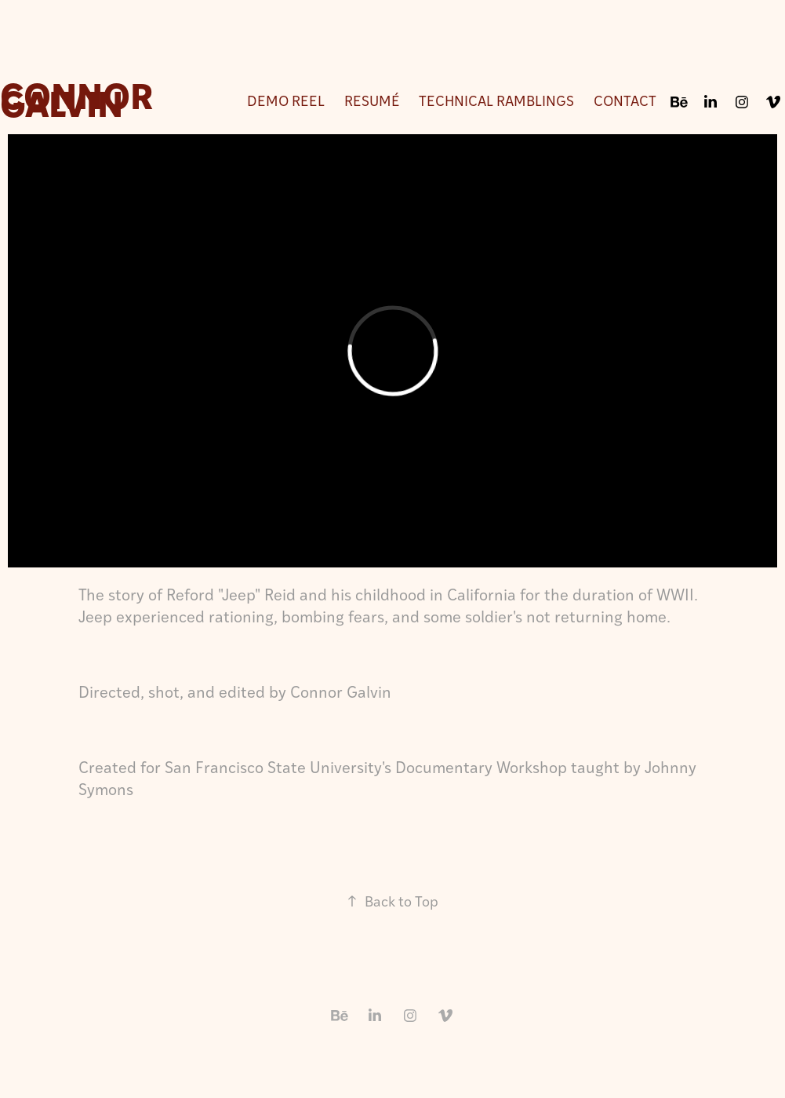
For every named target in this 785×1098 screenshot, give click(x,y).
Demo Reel (286, 100)
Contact (625, 100)
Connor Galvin (80, 98)
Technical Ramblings (496, 100)
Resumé (372, 100)
